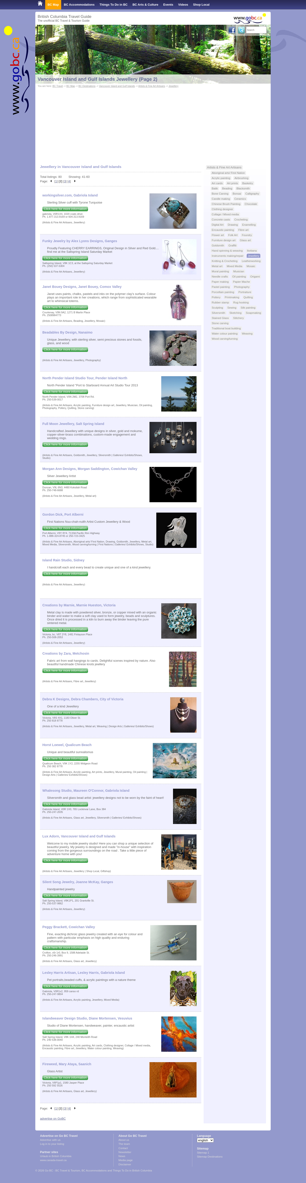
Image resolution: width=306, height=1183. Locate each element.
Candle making (221, 198)
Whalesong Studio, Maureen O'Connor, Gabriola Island (85, 790)
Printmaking (232, 297)
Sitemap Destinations (210, 1156)
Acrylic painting (221, 177)
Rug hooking (241, 302)
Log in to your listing (52, 1143)
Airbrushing (241, 177)
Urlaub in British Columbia (55, 1156)
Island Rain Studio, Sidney (63, 560)
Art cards (217, 183)
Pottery (216, 297)
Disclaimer (124, 1164)
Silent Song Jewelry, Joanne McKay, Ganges (77, 882)
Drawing (233, 224)
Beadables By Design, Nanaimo (67, 332)
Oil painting (239, 276)
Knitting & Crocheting (225, 260)
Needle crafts (220, 276)
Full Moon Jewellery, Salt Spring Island (73, 424)
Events (168, 4)
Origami (255, 276)
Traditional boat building (226, 328)
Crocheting (241, 219)
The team (124, 1143)
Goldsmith (218, 245)
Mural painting (220, 271)
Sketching (236, 312)
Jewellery (173, 86)
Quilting (248, 297)
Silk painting (248, 307)
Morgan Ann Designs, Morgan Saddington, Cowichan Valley (89, 469)
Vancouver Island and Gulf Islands (117, 86)
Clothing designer (222, 209)
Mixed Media (234, 266)
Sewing (231, 307)
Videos (183, 4)
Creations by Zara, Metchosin (65, 653)
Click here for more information (65, 209)
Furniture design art (224, 240)
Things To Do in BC (114, 4)
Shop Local (201, 4)
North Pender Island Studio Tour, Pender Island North (84, 378)
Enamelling (249, 224)
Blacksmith (243, 188)
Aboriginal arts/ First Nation (228, 172)
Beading (227, 188)
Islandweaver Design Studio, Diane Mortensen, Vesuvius (87, 1018)
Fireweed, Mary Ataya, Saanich (66, 1064)
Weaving (247, 333)
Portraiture (244, 292)
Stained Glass (220, 317)
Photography (242, 286)
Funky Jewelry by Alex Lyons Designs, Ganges (79, 241)
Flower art (218, 235)
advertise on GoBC (53, 1118)
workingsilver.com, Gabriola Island (70, 195)
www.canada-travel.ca (53, 1160)
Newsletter (124, 1152)
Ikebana (252, 250)
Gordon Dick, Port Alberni (62, 514)
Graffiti (232, 245)
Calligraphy (252, 193)
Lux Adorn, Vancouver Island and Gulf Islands (79, 836)
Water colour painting (225, 333)
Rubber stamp (220, 302)
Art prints (232, 183)
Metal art (217, 266)
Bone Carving (220, 193)
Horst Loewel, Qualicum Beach (67, 745)
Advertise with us (50, 1139)
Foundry (247, 235)
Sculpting (217, 307)
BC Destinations (86, 86)
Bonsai (237, 193)
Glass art (245, 240)
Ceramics (240, 198)
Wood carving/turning (225, 338)
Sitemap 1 (203, 1152)
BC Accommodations (79, 4)
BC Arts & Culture (145, 4)
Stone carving (220, 323)
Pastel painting (221, 286)
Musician (238, 271)
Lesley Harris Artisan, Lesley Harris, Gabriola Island (83, 973)
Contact (123, 1148)
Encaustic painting (223, 229)
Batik (215, 188)
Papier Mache (241, 281)
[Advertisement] (153, 124)
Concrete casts (221, 219)
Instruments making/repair (228, 255)
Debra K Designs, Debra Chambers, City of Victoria (82, 699)
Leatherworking (251, 260)
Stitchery (238, 317)
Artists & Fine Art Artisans (151, 86)
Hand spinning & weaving (227, 250)
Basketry (247, 183)
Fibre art (243, 229)
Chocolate (251, 203)
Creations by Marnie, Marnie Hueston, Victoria (79, 605)
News (121, 1156)
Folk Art (233, 235)
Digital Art (218, 224)
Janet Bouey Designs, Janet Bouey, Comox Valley (81, 287)
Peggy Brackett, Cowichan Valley (68, 927)
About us (123, 1139)
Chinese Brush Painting (226, 203)
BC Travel (57, 86)
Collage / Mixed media (225, 214)
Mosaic (250, 266)
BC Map (53, 4)
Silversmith (218, 312)
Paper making (220, 281)
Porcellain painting (223, 292)
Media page (125, 1160)
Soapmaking (253, 312)
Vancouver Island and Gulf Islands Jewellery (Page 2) (97, 79)
